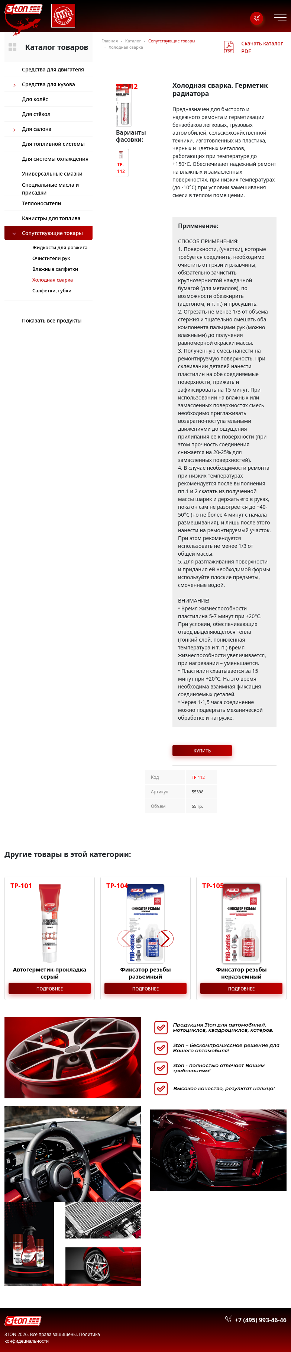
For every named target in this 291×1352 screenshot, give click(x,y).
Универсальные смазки (52, 173)
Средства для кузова (48, 84)
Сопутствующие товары (52, 233)
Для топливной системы (53, 143)
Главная (109, 41)
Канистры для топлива (51, 218)
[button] (165, 938)
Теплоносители (41, 203)
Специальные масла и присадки (50, 188)
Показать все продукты (52, 320)
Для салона (37, 128)
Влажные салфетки (55, 269)
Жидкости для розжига (60, 247)
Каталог (133, 41)
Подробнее (49, 989)
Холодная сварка (126, 47)
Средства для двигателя (53, 69)
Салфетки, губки (51, 290)
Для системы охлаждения (55, 158)
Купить (202, 751)
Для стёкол (36, 114)
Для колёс (35, 99)
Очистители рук (51, 258)
